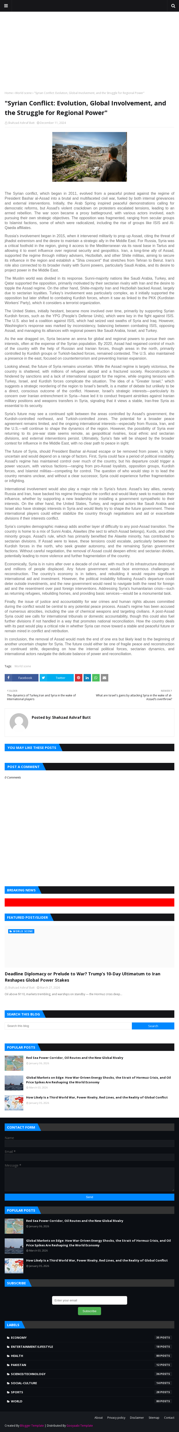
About (99, 1418)
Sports (91, 1392)
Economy (91, 1337)
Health (91, 1356)
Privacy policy (116, 1418)
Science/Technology (91, 1374)
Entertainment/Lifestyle (91, 1347)
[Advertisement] (89, 51)
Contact (169, 1418)
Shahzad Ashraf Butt (21, 123)
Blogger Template (32, 1426)
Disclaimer (137, 1418)
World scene (23, 93)
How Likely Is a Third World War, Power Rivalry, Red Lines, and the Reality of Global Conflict (97, 1097)
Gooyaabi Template (80, 1426)
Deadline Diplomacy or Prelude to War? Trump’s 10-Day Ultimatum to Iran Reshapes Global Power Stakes (82, 977)
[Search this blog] (68, 1025)
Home (9, 93)
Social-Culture (91, 1383)
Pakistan (91, 1365)
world (91, 1401)
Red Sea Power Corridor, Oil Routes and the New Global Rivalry (74, 1058)
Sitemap (154, 1418)
